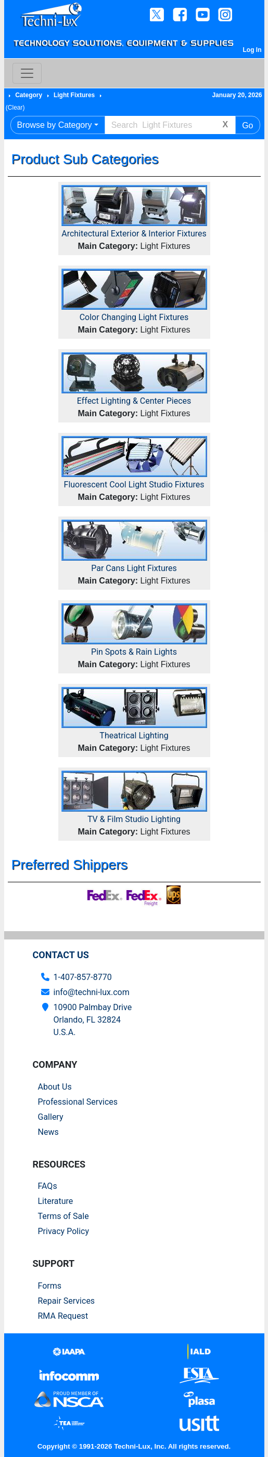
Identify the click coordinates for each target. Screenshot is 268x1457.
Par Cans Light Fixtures (134, 568)
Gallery (50, 1117)
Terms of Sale (63, 1216)
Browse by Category (54, 125)
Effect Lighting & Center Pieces (134, 401)
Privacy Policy (64, 1231)
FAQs (47, 1186)
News (48, 1132)
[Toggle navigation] (27, 73)
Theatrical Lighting (133, 735)
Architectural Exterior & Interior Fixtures (134, 234)
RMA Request (63, 1316)
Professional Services (78, 1102)
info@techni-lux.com (92, 992)
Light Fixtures (74, 95)
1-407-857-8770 (83, 977)
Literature (55, 1201)
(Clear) (15, 107)
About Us (55, 1087)
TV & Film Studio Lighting (134, 819)
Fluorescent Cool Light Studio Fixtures (134, 484)
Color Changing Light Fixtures (134, 317)
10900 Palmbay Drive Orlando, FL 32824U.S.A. (93, 1019)
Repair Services (66, 1301)
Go (247, 125)
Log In (252, 50)
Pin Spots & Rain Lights (134, 652)
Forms (50, 1286)
